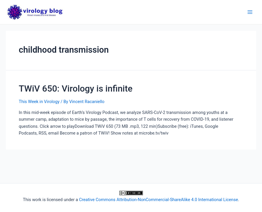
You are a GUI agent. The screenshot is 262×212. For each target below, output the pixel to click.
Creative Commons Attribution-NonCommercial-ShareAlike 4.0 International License (158, 199)
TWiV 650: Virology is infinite (76, 88)
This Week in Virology (39, 101)
